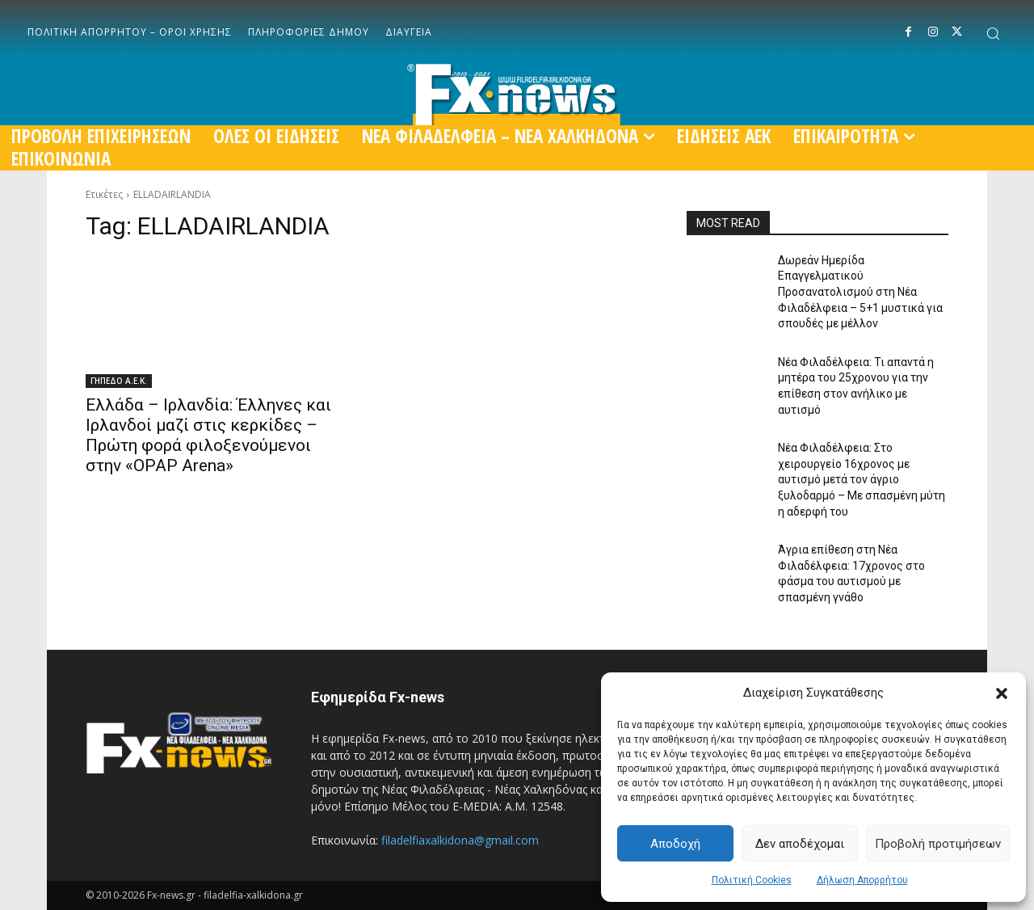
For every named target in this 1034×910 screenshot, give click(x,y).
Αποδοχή (675, 843)
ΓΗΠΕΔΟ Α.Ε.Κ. (118, 380)
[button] (1002, 693)
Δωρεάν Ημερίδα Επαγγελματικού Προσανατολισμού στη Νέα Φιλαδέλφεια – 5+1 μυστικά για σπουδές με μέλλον (860, 292)
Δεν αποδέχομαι (799, 843)
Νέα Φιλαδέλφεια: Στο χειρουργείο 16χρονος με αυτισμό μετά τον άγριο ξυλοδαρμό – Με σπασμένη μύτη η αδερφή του (861, 479)
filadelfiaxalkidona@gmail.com (460, 840)
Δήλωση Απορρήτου (862, 880)
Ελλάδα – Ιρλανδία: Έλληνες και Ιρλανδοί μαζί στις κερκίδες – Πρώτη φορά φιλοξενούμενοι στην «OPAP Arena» (208, 435)
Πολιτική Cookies (752, 880)
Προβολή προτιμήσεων (938, 843)
